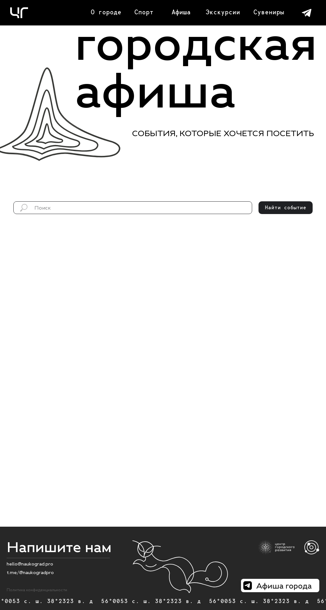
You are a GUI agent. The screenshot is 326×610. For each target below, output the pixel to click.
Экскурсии (223, 12)
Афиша (181, 12)
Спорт (143, 12)
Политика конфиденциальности (37, 590)
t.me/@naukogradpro (30, 572)
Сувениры (268, 12)
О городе (106, 12)
